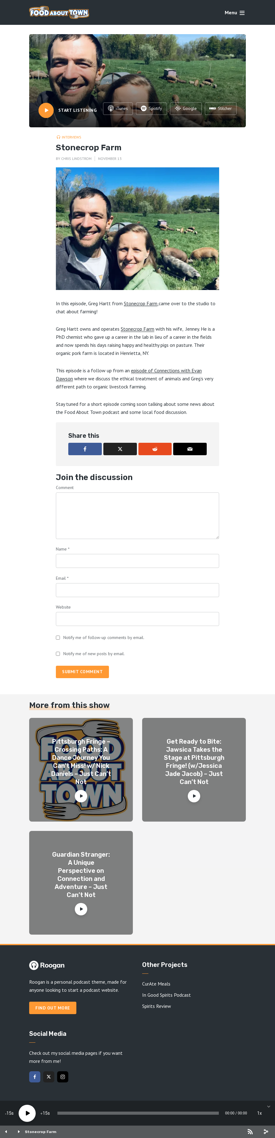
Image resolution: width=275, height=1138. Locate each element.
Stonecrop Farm (140, 303)
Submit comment (82, 671)
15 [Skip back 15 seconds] (9, 1113)
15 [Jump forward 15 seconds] (45, 1113)
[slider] (138, 1113)
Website (63, 607)
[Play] (27, 1113)
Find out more (52, 1008)
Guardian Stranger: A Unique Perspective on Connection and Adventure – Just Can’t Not (81, 875)
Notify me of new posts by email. (94, 653)
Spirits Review (156, 1006)
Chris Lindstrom (76, 158)
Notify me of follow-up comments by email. (103, 637)
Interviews (71, 137)
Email (62, 578)
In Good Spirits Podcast (166, 995)
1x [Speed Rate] (259, 1113)
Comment (65, 487)
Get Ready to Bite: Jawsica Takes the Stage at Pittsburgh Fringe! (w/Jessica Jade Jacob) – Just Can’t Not (194, 762)
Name (63, 549)
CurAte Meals (156, 984)
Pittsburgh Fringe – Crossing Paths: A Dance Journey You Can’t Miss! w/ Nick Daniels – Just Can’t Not (81, 762)
